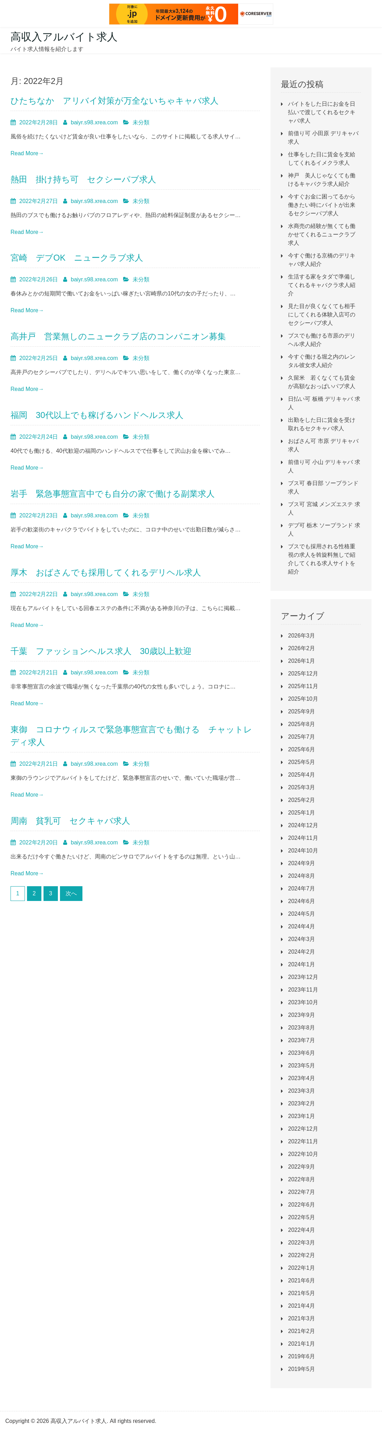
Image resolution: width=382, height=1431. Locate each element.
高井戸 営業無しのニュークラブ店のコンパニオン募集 (118, 336)
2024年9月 (301, 863)
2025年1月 (301, 813)
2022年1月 (301, 1268)
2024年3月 (301, 939)
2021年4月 (301, 1306)
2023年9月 (301, 1015)
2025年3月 (301, 787)
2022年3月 (301, 1243)
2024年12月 (303, 825)
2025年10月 (303, 699)
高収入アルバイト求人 (64, 37)
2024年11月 (303, 838)
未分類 (141, 122)
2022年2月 (301, 1255)
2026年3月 (301, 636)
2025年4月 (301, 775)
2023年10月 (303, 1002)
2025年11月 (303, 686)
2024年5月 (301, 914)
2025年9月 (301, 711)
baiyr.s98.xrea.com (94, 122)
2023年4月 (301, 1078)
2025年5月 (301, 762)
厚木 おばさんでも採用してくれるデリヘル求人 (106, 572)
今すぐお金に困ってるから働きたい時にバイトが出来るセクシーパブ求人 (321, 205)
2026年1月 (301, 661)
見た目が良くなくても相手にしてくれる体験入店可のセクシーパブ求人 (321, 314)
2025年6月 (301, 749)
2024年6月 (301, 901)
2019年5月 (301, 1369)
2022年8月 (301, 1179)
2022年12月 (303, 1129)
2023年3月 (301, 1091)
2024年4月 (301, 926)
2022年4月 (301, 1230)
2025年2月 (301, 800)
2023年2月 (301, 1103)
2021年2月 (301, 1331)
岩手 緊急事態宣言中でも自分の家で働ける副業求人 (113, 493)
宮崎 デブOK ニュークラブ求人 (77, 257)
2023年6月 (301, 1053)
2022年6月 (301, 1205)
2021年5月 (301, 1293)
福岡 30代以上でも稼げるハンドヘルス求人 (97, 415)
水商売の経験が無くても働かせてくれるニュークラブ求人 (321, 234)
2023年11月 (303, 990)
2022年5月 (301, 1217)
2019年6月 (301, 1356)
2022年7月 (301, 1192)
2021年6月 (301, 1280)
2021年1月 (301, 1344)
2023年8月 (301, 1028)
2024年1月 (301, 964)
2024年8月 (301, 876)
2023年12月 (303, 977)
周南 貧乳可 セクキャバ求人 (70, 820)
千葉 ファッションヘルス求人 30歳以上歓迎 (101, 651)
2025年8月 (301, 724)
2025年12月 (303, 674)
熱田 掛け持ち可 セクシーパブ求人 (83, 179)
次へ (71, 893)
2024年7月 (301, 888)
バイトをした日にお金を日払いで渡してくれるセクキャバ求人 (321, 112)
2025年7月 (301, 737)
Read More (27, 153)
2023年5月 (301, 1066)
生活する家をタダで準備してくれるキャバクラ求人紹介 (321, 285)
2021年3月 (301, 1318)
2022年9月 (301, 1167)
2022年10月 (303, 1154)
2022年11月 (303, 1141)
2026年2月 (301, 648)
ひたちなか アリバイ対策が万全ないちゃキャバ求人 (115, 100)
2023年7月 (301, 1040)
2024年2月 (301, 952)
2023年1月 (301, 1116)
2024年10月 (303, 851)
